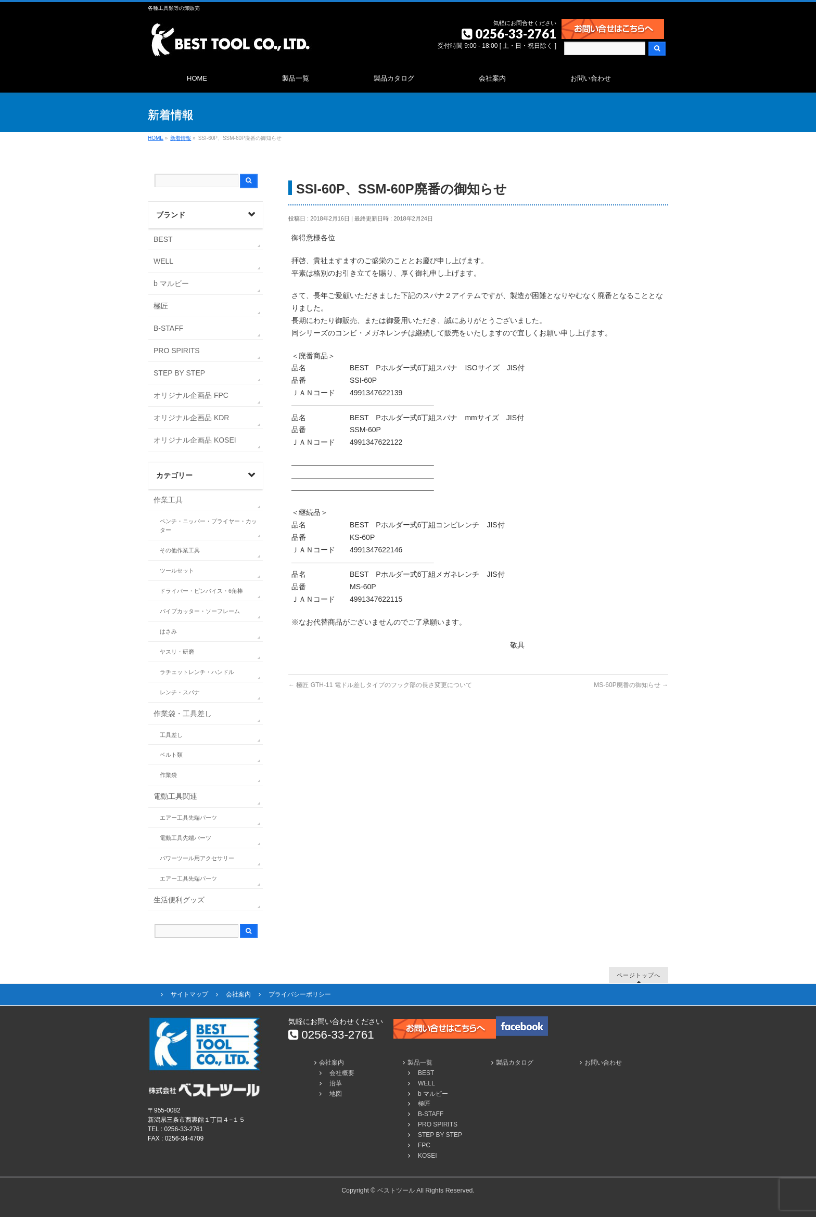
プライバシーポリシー (300, 994)
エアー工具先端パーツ (188, 817)
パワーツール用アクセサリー (197, 858)
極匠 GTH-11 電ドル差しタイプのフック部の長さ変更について (380, 685)
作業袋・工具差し (183, 713)
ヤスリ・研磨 (177, 652)
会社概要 (341, 1073)
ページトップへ (638, 975)
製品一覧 (419, 1062)
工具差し (171, 735)
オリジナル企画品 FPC (191, 395)
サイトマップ (189, 994)
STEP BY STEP (179, 373)
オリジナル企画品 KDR (191, 417)
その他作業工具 (180, 550)
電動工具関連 (175, 796)
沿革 (335, 1083)
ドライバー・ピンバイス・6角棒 (201, 591)
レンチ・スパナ (180, 692)
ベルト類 (171, 755)
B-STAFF (168, 328)
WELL (163, 261)
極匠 (161, 306)
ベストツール (396, 1190)
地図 (335, 1093)
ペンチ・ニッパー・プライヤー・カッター (208, 526)
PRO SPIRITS (177, 350)
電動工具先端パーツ (185, 838)
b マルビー (171, 283)
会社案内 (238, 994)
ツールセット (177, 570)
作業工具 (168, 500)
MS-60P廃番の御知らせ (631, 685)
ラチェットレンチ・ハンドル (197, 672)
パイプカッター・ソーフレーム (200, 611)
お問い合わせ (603, 1062)
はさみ (168, 631)
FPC (424, 1145)
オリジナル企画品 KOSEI (195, 440)
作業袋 (168, 775)
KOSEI (427, 1155)
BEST (163, 239)
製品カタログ (514, 1062)
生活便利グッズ (179, 900)
